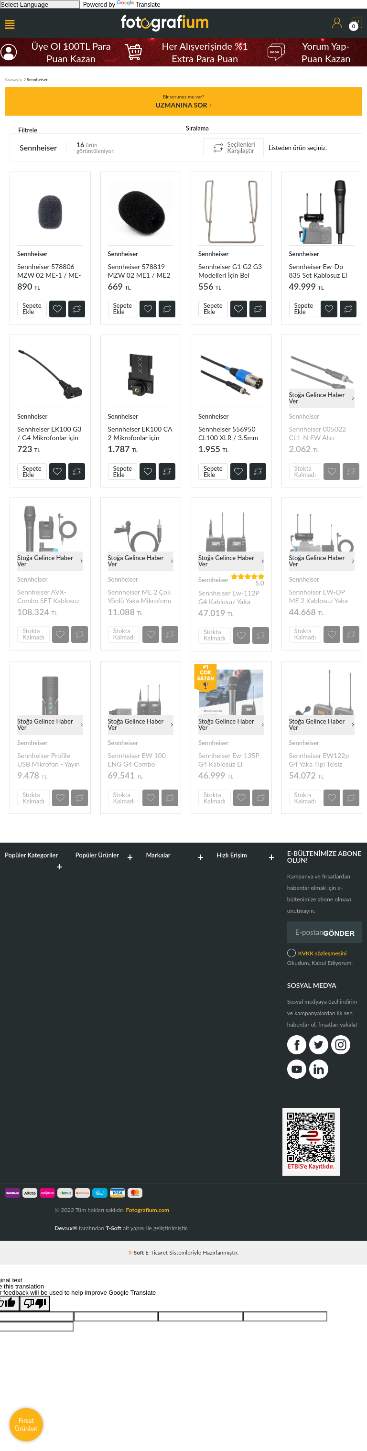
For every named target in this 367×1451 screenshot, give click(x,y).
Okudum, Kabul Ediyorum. (320, 957)
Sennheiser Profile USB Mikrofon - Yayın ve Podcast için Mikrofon (48, 759)
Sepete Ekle (32, 308)
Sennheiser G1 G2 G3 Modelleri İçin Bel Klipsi (230, 270)
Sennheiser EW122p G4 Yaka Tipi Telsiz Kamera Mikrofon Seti (321, 759)
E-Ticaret (156, 1252)
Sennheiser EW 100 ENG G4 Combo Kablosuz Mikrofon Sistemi (137, 759)
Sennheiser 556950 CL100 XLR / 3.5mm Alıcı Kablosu (228, 433)
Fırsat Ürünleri (26, 1424)
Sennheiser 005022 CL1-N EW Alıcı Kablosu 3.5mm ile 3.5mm (317, 433)
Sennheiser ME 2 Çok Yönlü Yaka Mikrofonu (140, 596)
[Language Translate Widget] (40, 4)
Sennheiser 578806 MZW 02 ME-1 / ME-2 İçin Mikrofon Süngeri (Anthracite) (49, 270)
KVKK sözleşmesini (322, 953)
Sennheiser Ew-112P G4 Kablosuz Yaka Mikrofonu (228, 597)
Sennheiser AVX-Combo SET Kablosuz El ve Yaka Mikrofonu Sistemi (48, 596)
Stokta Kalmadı (305, 471)
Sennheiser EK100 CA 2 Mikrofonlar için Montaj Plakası (140, 433)
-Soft (137, 1252)
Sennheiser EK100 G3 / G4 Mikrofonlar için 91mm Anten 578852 (49, 433)
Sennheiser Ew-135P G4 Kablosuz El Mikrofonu (228, 759)
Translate (138, 4)
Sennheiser (32, 254)
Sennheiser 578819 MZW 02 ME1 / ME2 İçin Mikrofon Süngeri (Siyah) (139, 270)
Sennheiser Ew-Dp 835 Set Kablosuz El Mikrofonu (318, 270)
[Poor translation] (35, 1303)
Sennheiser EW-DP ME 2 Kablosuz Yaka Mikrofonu (318, 596)
